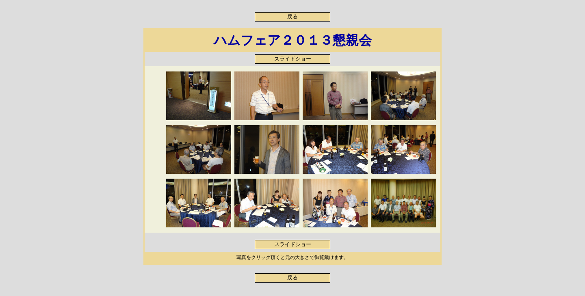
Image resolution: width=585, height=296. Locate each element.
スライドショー (292, 59)
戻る (292, 16)
